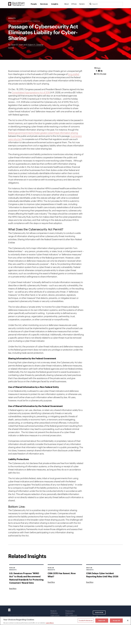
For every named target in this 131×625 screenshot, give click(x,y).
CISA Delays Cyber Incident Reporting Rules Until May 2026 (102, 575)
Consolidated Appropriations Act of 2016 (31, 93)
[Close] (127, 620)
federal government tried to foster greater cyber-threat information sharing (43, 133)
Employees (69, 613)
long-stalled (73, 74)
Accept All (116, 620)
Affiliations (54, 613)
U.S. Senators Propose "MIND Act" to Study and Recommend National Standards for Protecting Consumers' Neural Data (26, 578)
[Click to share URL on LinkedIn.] (101, 71)
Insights (54, 4)
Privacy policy (70, 611)
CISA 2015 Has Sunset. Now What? (62, 575)
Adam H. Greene (35, 45)
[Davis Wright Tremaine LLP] (16, 4)
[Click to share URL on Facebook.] (99, 71)
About (66, 4)
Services (44, 4)
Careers (82, 4)
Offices (74, 4)
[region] (65, 620)
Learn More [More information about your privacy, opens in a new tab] (50, 623)
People (34, 4)
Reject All (101, 620)
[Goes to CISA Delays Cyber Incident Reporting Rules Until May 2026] (89, 582)
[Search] (90, 4)
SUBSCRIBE (99, 612)
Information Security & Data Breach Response (24, 21)
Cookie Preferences (85, 620)
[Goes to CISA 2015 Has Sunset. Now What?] (51, 582)
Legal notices (54, 615)
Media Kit (53, 611)
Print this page (101, 74)
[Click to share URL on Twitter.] (96, 71)
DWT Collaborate (71, 615)
